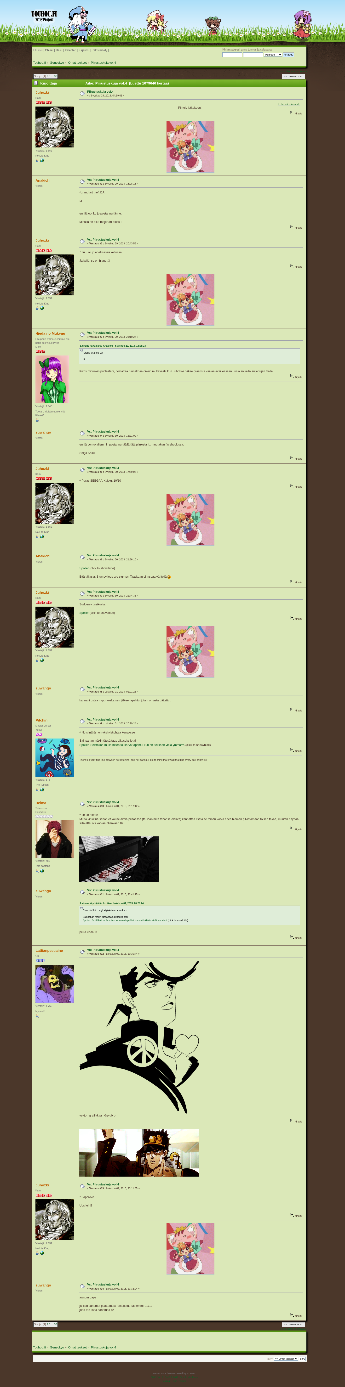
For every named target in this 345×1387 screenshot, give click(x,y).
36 (55, 76)
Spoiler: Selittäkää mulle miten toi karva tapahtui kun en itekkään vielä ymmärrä (131, 745)
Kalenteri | (71, 50)
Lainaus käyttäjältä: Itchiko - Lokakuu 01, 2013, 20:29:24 (112, 903)
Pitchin (41, 720)
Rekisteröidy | (100, 50)
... (52, 76)
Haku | (60, 50)
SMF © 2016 (171, 1377)
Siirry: (270, 1359)
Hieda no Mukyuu (50, 333)
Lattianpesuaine (49, 950)
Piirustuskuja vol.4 (100, 91)
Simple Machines (189, 1377)
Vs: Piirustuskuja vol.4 (103, 179)
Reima (40, 803)
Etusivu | (38, 50)
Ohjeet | (50, 50)
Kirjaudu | (85, 50)
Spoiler (84, 568)
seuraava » (300, 71)
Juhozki (42, 92)
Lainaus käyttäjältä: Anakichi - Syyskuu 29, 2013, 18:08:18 (113, 345)
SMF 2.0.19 (157, 1377)
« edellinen (286, 71)
